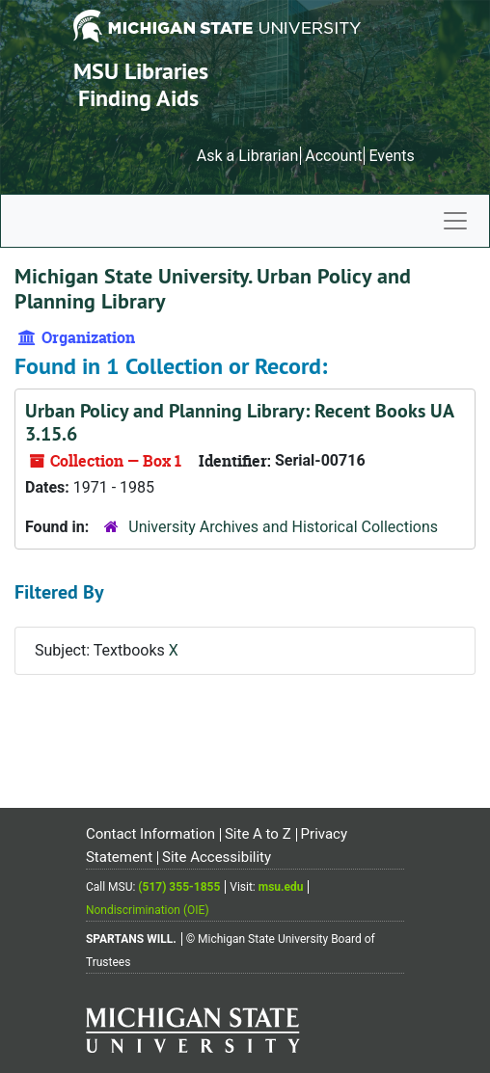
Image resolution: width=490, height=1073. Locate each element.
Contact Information (150, 834)
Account (333, 156)
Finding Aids (138, 98)
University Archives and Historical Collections (283, 527)
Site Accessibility (216, 857)
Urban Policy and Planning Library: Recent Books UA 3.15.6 (239, 422)
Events (391, 156)
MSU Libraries (140, 71)
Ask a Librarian (248, 156)
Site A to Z (258, 834)
